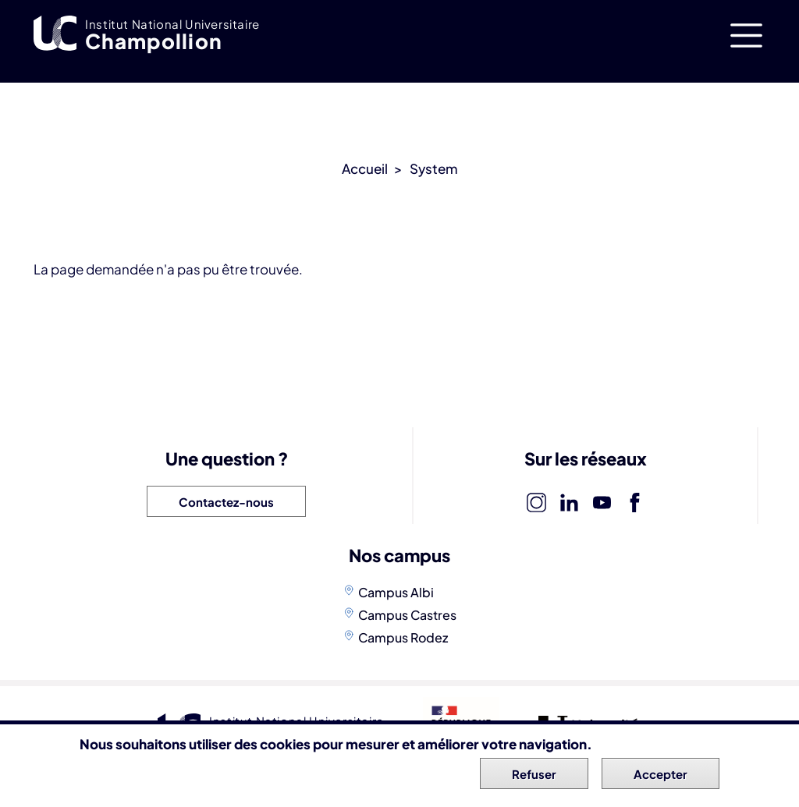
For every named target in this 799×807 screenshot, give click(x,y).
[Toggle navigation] (746, 35)
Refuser (534, 777)
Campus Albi (396, 592)
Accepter (660, 777)
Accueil (365, 168)
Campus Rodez (403, 637)
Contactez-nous (226, 501)
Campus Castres (407, 615)
